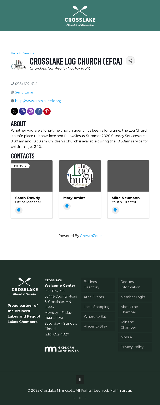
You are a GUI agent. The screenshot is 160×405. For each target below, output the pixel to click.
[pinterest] (47, 111)
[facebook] (38, 111)
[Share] (130, 60)
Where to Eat (95, 317)
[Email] (18, 210)
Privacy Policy (132, 347)
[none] (22, 111)
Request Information (130, 284)
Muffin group (121, 391)
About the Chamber (129, 309)
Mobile (126, 337)
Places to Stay (95, 326)
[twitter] (14, 111)
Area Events (94, 297)
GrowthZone (91, 236)
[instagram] (30, 111)
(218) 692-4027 (57, 334)
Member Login (133, 297)
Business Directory (91, 284)
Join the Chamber (128, 324)
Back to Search (22, 53)
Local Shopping (97, 307)
